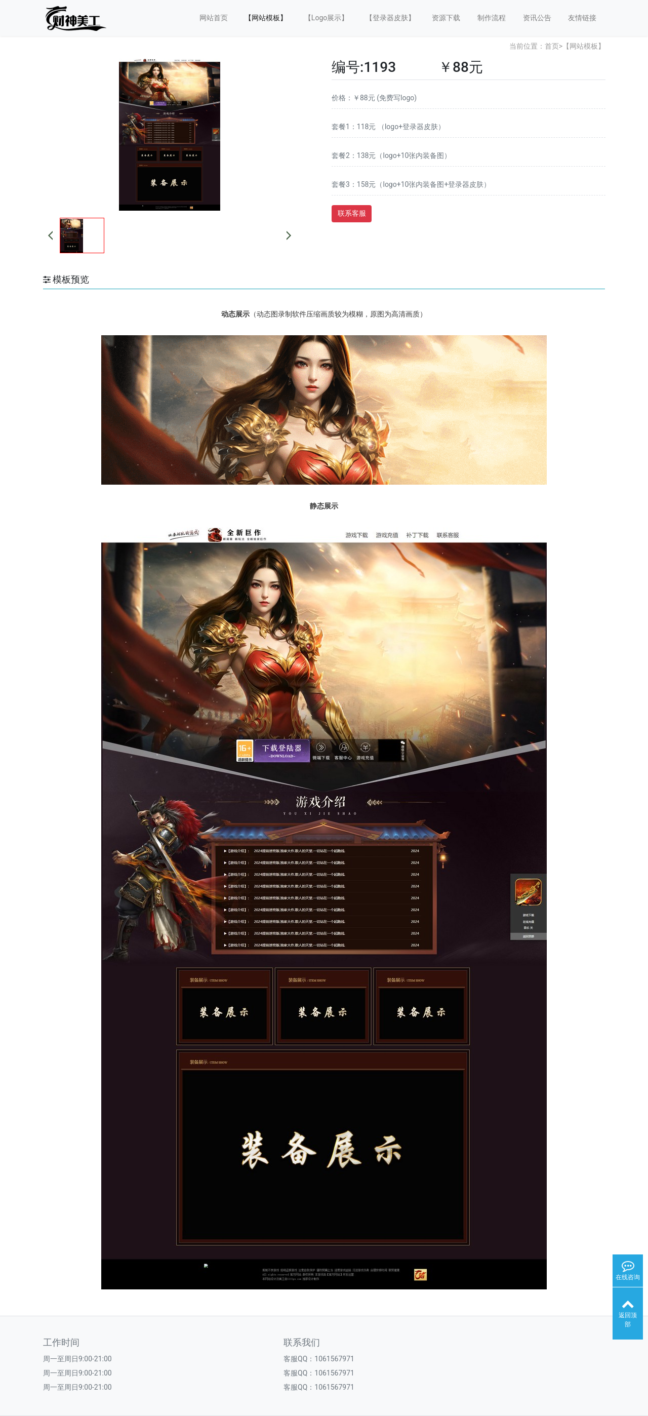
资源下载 (446, 18)
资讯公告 (537, 18)
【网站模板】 (266, 18)
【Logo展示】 (326, 18)
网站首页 (213, 18)
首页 (552, 46)
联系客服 (352, 213)
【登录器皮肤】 (390, 18)
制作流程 (491, 18)
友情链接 (582, 18)
